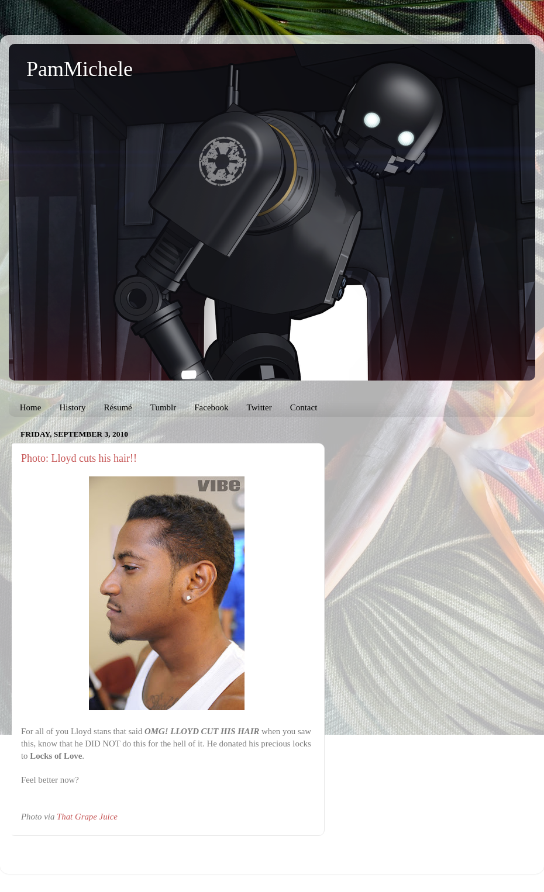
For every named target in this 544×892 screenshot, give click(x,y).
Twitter (259, 407)
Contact (304, 407)
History (72, 407)
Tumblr (163, 407)
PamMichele (79, 69)
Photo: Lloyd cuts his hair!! (79, 458)
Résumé (118, 407)
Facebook (211, 407)
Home (31, 407)
